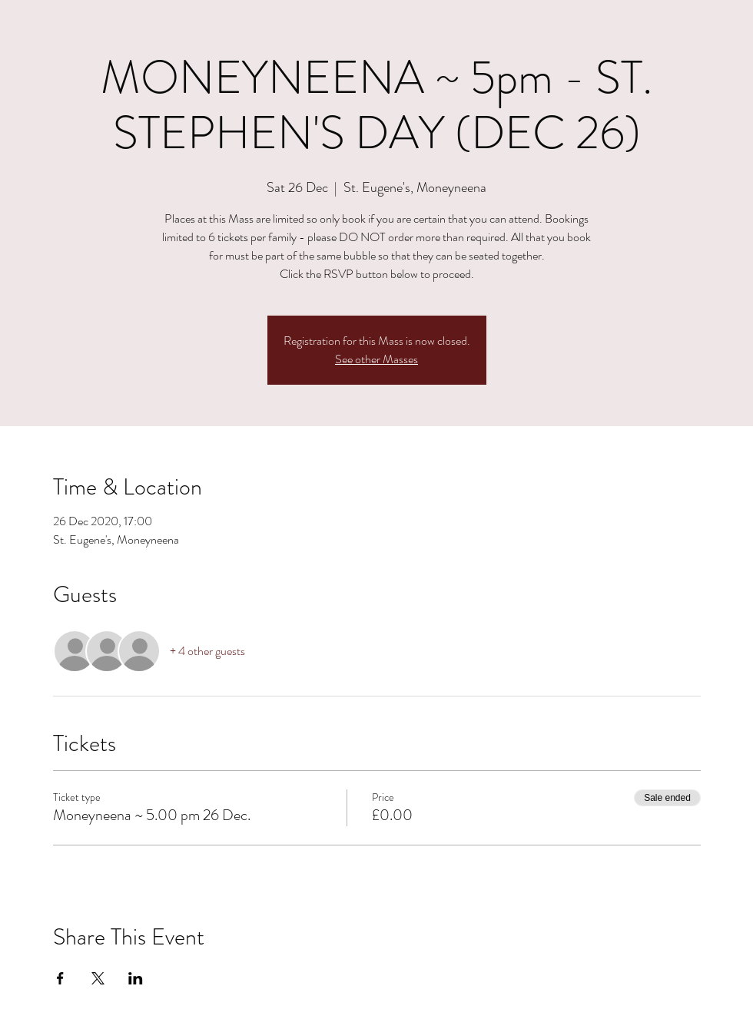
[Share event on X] (98, 978)
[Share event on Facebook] (60, 978)
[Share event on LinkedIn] (135, 978)
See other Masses (376, 359)
